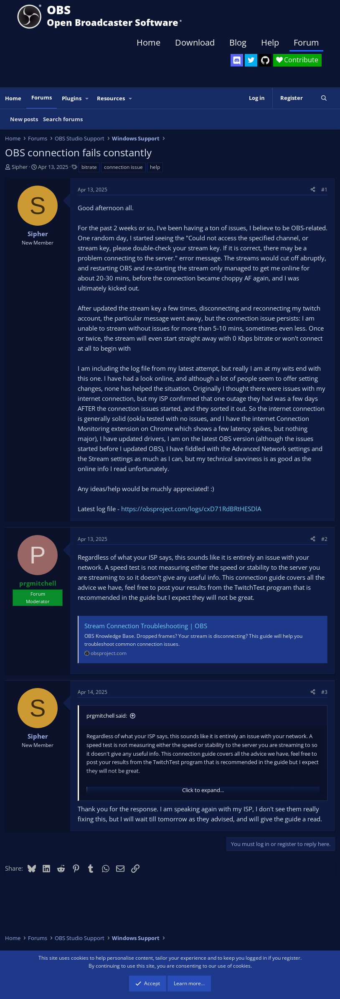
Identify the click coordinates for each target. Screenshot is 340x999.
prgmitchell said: (106, 715)
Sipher (20, 167)
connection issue (123, 167)
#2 (324, 539)
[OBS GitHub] (265, 60)
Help (270, 42)
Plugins (71, 98)
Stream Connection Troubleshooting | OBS (145, 626)
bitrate (89, 167)
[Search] (324, 98)
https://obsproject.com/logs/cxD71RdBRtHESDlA (191, 509)
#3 (324, 692)
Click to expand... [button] (203, 790)
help (155, 167)
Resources (111, 98)
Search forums (63, 119)
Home (148, 42)
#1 (324, 189)
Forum (306, 42)
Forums (41, 97)
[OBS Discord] (237, 60)
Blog (237, 42)
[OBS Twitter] (251, 60)
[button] (87, 98)
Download (195, 42)
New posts (24, 119)
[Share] (312, 189)
